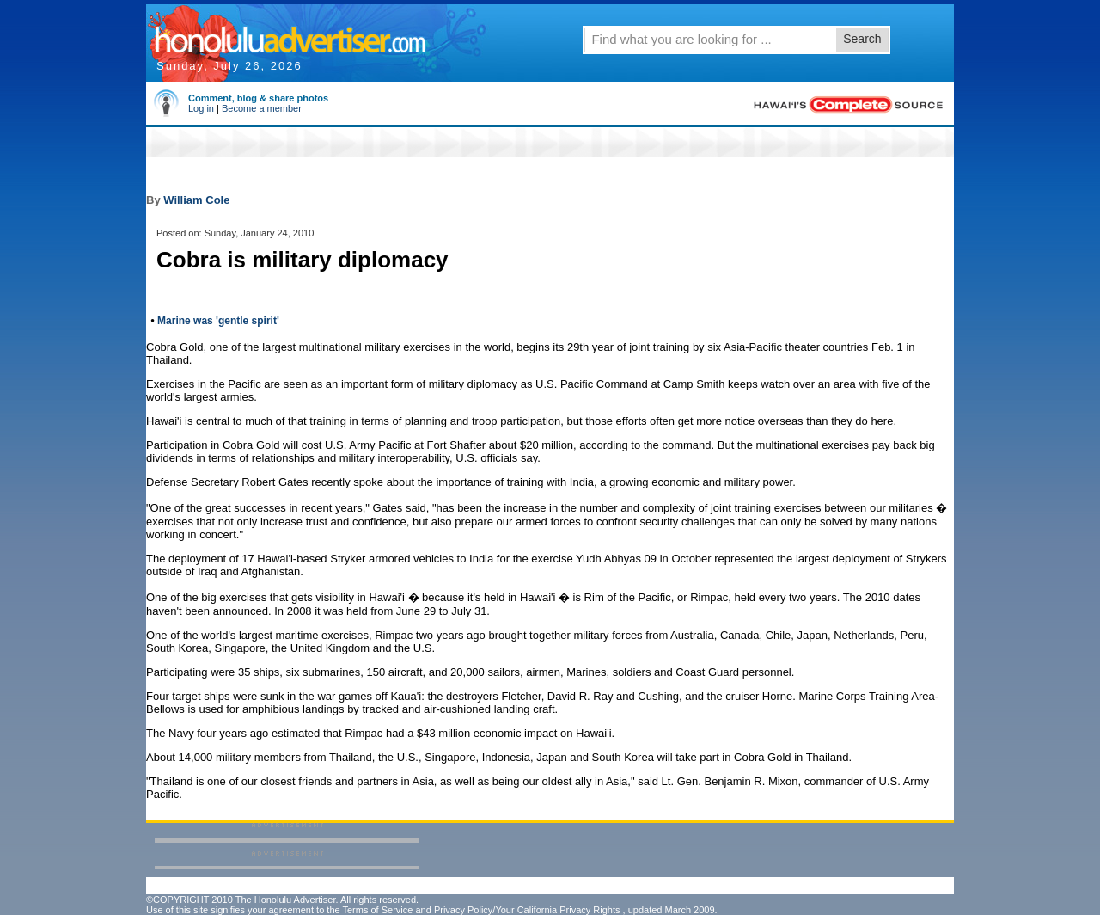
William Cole (196, 199)
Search (862, 39)
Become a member (262, 108)
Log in (201, 108)
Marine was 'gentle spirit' (218, 321)
